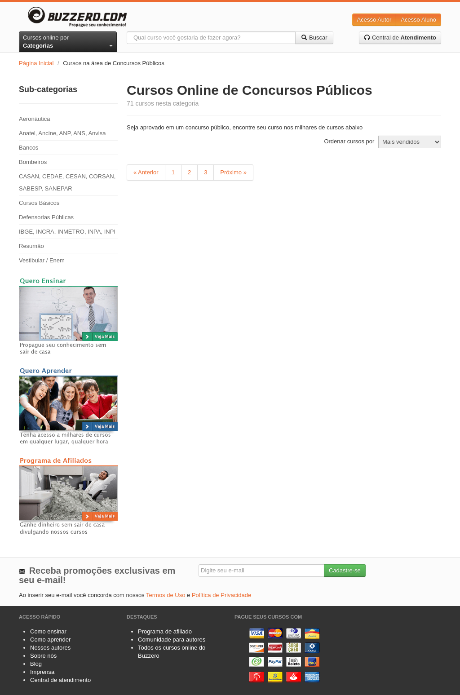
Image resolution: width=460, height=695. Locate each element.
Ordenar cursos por (349, 141)
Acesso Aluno (418, 19)
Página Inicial (36, 63)
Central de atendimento (60, 680)
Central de (400, 37)
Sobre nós (43, 655)
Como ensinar (48, 631)
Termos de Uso (165, 595)
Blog (36, 663)
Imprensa (42, 671)
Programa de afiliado (165, 631)
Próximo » (233, 172)
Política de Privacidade (221, 595)
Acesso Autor (374, 19)
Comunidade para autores (171, 639)
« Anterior (146, 172)
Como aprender (50, 639)
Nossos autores (50, 647)
